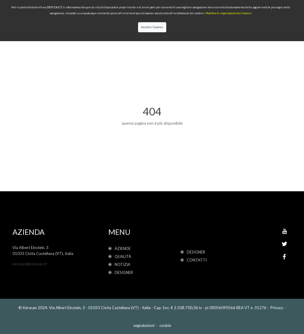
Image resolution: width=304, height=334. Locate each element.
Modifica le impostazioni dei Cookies (228, 13)
